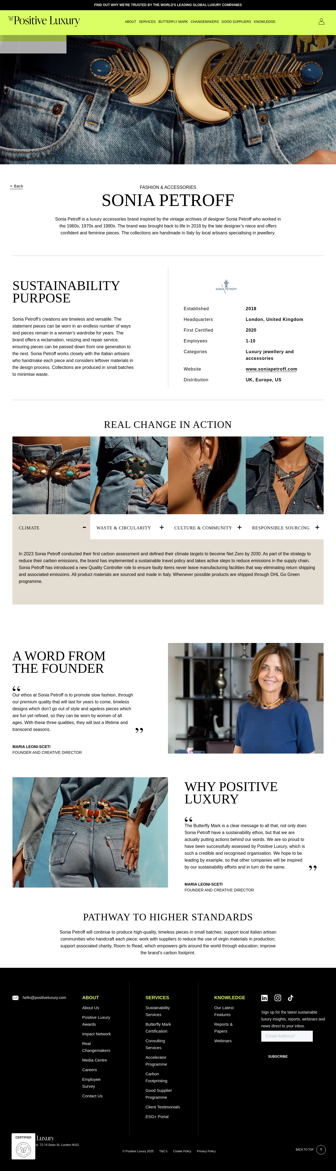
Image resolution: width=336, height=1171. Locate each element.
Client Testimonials (162, 1107)
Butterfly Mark (159, 22)
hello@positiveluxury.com (44, 997)
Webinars (223, 1040)
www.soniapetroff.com (271, 369)
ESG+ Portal (157, 1116)
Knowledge (250, 22)
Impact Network (96, 1033)
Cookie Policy (182, 1151)
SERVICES (132, 22)
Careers (89, 1069)
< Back (16, 186)
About (116, 22)
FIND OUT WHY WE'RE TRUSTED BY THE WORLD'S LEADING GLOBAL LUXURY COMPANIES (168, 5)
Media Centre (94, 1060)
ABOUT (90, 997)
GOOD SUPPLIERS (222, 22)
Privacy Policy (206, 1151)
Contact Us (313, 21)
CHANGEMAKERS (190, 22)
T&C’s (163, 1151)
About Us (90, 1007)
